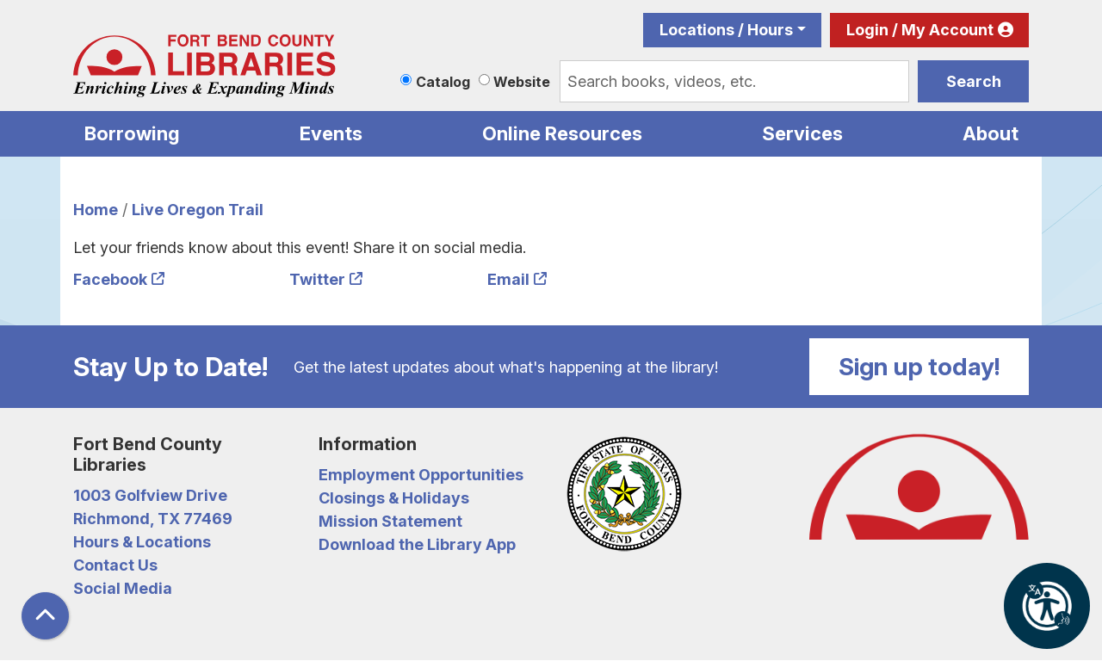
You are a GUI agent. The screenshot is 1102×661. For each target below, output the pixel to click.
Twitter (317, 279)
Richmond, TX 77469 (152, 519)
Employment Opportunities (421, 475)
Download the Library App (417, 544)
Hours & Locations (142, 542)
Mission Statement (390, 521)
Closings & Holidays (394, 498)
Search (973, 81)
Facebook (110, 279)
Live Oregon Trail (197, 210)
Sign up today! (919, 366)
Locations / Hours (726, 30)
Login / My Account (920, 30)
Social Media (122, 588)
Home (95, 210)
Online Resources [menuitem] (562, 133)
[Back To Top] (45, 615)
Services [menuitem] (802, 133)
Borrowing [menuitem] (132, 133)
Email (508, 279)
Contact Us (115, 565)
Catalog (443, 81)
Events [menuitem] (331, 133)
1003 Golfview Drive (150, 495)
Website (521, 81)
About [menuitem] (990, 133)
